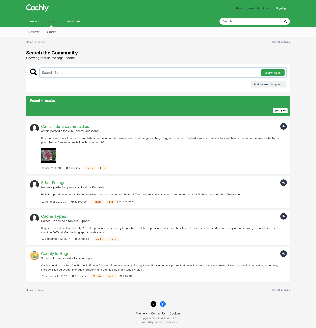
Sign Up (281, 8)
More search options (268, 84)
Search (51, 31)
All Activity (33, 31)
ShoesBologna (51, 258)
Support (84, 221)
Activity (51, 23)
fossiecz (46, 187)
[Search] (239, 21)
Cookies (175, 313)
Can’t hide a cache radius (65, 126)
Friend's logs (53, 182)
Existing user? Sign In (252, 8)
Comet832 (48, 221)
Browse (34, 21)
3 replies (72, 168)
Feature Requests (93, 187)
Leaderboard (71, 21)
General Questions (86, 131)
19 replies (79, 201)
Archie (45, 131)
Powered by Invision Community (158, 322)
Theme (141, 313)
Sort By (280, 110)
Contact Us (158, 313)
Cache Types (53, 216)
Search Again (272, 72)
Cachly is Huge (55, 253)
